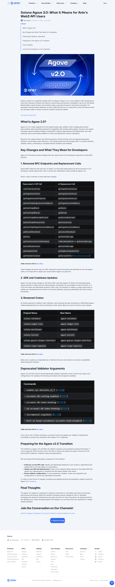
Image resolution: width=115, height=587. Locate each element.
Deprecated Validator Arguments (34, 36)
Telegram (30, 513)
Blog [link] (84, 3)
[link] (112, 583)
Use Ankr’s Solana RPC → (29, 115)
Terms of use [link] (93, 580)
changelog (32, 481)
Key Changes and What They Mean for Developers (40, 32)
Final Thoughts (28, 45)
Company (75, 3)
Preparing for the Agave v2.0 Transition (36, 41)
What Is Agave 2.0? (29, 28)
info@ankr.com (57, 580)
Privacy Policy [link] (104, 580)
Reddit (65, 513)
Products (33, 3)
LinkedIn (59, 513)
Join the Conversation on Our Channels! (36, 49)
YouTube (52, 513)
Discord (45, 513)
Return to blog (57, 520)
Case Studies (47, 3)
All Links (72, 513)
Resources (62, 3)
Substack (37, 513)
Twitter (23, 513)
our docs (40, 264)
